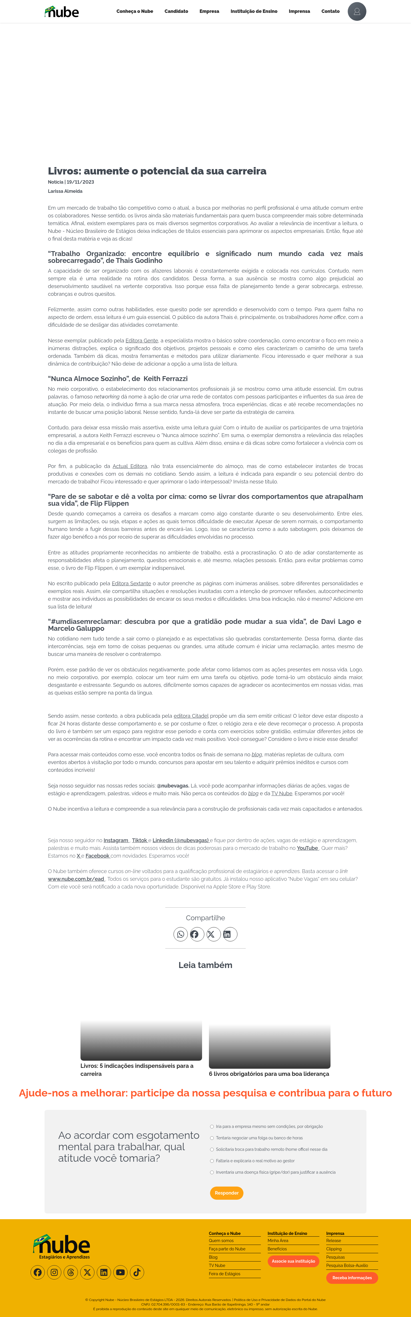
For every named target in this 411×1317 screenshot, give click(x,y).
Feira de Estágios (224, 1274)
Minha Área (278, 1240)
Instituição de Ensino (254, 11)
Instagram (117, 840)
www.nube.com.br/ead (76, 879)
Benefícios (277, 1249)
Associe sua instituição (293, 1261)
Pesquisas (335, 1257)
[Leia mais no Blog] (141, 1028)
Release (333, 1240)
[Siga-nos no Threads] (71, 1272)
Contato (331, 11)
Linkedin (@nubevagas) (181, 840)
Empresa (209, 11)
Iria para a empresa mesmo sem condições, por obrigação (269, 1126)
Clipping (334, 1249)
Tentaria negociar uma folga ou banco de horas (259, 1138)
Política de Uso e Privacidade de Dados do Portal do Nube (280, 1300)
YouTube (308, 848)
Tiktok (140, 840)
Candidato (176, 11)
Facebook (98, 856)
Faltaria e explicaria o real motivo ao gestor (255, 1161)
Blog (213, 1257)
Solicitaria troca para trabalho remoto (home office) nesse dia (271, 1149)
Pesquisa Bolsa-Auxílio (347, 1265)
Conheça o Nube (134, 11)
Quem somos (221, 1240)
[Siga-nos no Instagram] (54, 1272)
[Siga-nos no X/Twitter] (87, 1272)
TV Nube (217, 1265)
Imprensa (299, 11)
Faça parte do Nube (227, 1249)
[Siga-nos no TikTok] (137, 1272)
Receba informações (352, 1278)
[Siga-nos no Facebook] (38, 1272)
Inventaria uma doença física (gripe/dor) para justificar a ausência (276, 1172)
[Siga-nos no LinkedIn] (104, 1272)
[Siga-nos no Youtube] (120, 1272)
